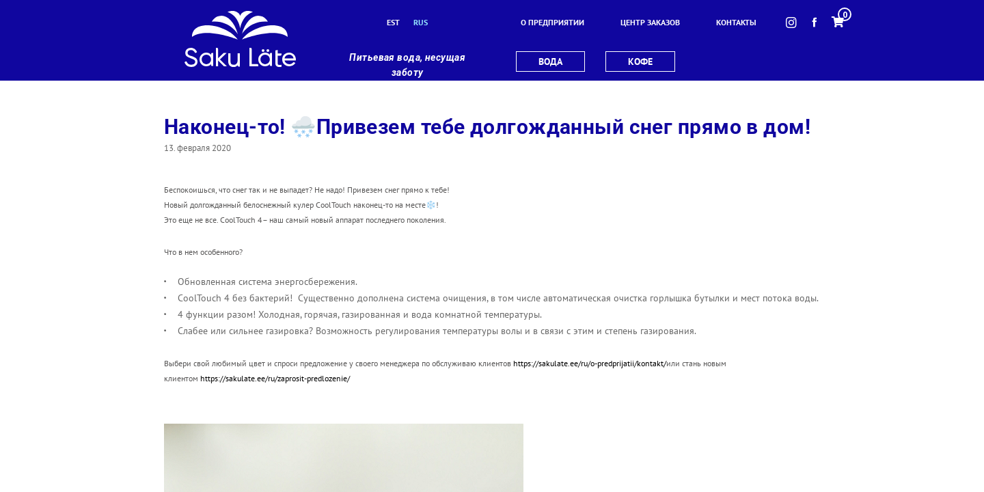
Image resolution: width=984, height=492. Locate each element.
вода (550, 61)
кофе (640, 61)
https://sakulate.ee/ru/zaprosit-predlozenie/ (275, 378)
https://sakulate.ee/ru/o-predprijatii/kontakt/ (589, 363)
